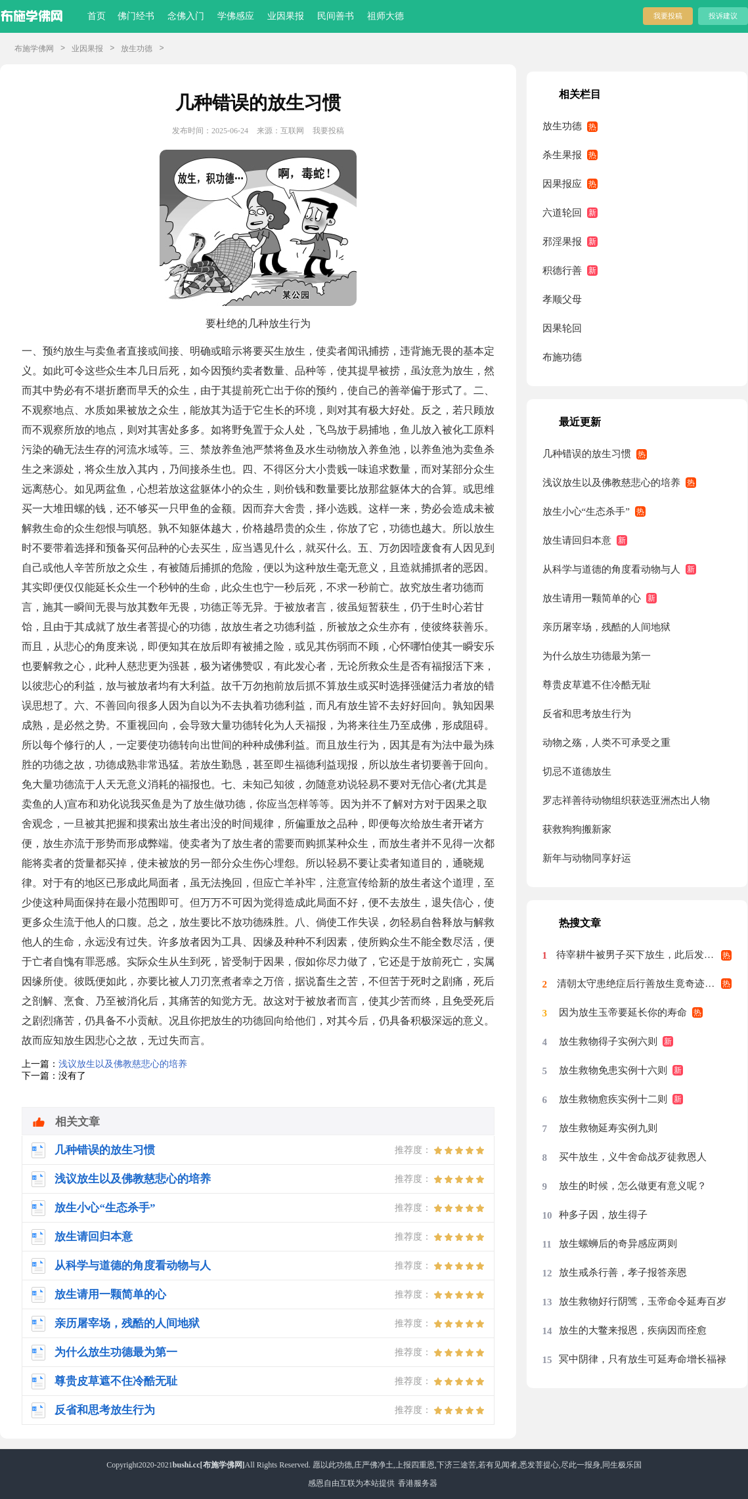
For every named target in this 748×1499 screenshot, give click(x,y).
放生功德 (136, 48)
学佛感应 (235, 16)
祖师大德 (385, 16)
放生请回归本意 (576, 540)
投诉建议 (723, 16)
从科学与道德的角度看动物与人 (611, 569)
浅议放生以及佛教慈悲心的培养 (122, 1064)
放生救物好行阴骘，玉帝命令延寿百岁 (642, 1301)
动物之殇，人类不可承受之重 (606, 742)
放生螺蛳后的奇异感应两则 (618, 1243)
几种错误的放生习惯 (586, 453)
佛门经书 (136, 16)
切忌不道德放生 (576, 771)
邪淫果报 (562, 241)
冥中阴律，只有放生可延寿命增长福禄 (642, 1359)
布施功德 (562, 357)
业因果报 (285, 16)
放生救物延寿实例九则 (608, 1128)
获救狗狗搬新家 (576, 829)
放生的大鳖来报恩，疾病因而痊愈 (633, 1330)
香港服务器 (417, 1483)
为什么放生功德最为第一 (596, 656)
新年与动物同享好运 (586, 858)
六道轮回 (562, 212)
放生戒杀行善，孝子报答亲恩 (623, 1272)
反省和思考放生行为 (586, 713)
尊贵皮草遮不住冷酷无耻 (596, 685)
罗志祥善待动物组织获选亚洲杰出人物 (626, 800)
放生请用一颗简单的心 (591, 598)
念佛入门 (185, 16)
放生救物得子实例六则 (608, 1041)
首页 (96, 16)
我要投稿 (667, 16)
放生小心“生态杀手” (586, 511)
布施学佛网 (34, 48)
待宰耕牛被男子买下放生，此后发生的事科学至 (644, 954)
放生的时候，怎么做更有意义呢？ (633, 1186)
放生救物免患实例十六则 (613, 1070)
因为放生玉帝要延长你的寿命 (623, 1012)
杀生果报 (562, 155)
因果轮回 (562, 328)
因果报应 (562, 184)
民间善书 (335, 16)
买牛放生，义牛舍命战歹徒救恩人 (633, 1157)
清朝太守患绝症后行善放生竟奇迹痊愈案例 (644, 983)
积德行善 (562, 270)
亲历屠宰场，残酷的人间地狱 (606, 627)
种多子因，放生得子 (603, 1214)
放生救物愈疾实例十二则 (613, 1099)
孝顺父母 (562, 299)
